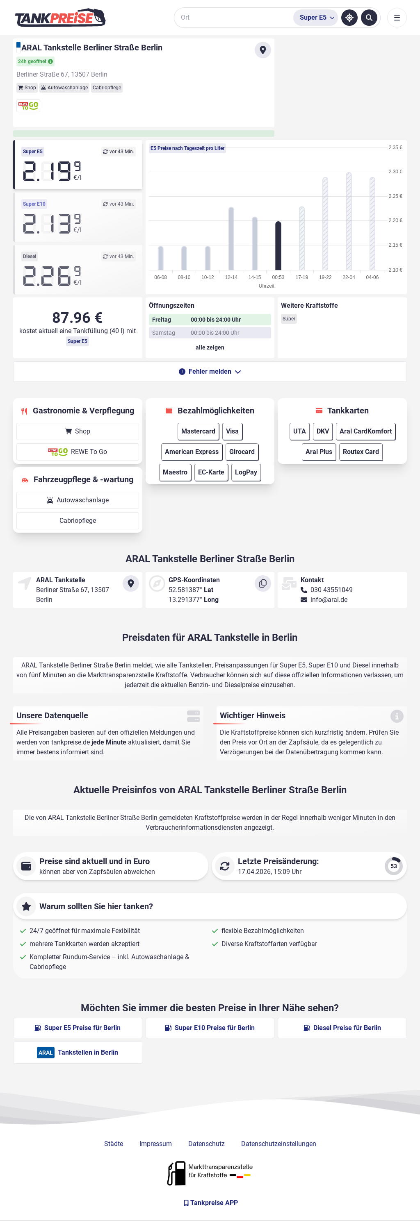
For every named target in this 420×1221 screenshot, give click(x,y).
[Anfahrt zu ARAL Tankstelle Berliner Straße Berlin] (263, 50)
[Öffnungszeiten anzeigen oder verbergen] (210, 347)
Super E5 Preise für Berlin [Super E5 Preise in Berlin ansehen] (77, 1028)
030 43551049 (331, 590)
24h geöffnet (35, 61)
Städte (113, 1144)
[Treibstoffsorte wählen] (315, 17)
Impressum (155, 1144)
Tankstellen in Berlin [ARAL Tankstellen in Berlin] (77, 1052)
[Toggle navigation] (397, 17)
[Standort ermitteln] (349, 17)
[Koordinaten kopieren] (263, 583)
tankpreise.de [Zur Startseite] (70, 742)
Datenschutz (206, 1144)
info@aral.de (328, 600)
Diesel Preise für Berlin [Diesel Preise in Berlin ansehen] (342, 1028)
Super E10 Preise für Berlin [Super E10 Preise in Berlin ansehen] (210, 1028)
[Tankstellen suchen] (369, 17)
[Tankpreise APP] (210, 1202)
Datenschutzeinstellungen (278, 1144)
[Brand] (60, 18)
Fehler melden (210, 371)
